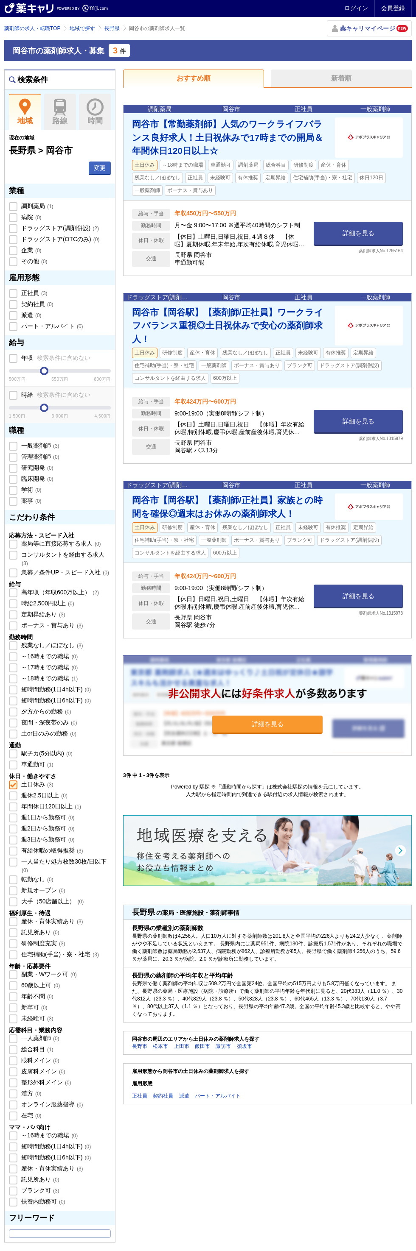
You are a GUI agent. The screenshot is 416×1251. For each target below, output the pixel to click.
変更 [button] (100, 167)
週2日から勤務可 (47, 828)
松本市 (160, 1046)
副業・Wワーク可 (48, 974)
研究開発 (36, 467)
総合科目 (36, 1049)
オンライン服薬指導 (51, 1104)
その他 (34, 261)
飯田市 (202, 1046)
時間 (95, 112)
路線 (60, 112)
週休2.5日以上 (43, 795)
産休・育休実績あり (51, 921)
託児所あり (39, 932)
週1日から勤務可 (47, 817)
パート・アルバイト (51, 326)
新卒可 (34, 1007)
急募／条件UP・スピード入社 (64, 572)
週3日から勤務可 (47, 839)
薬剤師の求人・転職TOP (32, 28)
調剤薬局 (36, 206)
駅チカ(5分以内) (46, 753)
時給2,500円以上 (47, 603)
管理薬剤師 (39, 456)
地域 (25, 112)
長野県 (112, 28)
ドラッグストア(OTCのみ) (59, 239)
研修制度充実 (42, 943)
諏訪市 (223, 1046)
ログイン (356, 8)
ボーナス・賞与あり (51, 625)
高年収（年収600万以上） (59, 592)
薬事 (31, 500)
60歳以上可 (40, 985)
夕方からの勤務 (45, 711)
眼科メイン (39, 1060)
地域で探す (82, 28)
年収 (55, 357)
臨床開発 (36, 478)
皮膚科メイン (42, 1071)
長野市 (139, 1046)
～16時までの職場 (49, 656)
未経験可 (36, 1018)
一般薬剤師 (39, 445)
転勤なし (36, 879)
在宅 (31, 1115)
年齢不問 (36, 996)
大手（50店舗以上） (52, 901)
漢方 (31, 1093)
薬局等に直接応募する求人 (60, 543)
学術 (31, 489)
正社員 (34, 293)
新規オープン (42, 890)
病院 (31, 217)
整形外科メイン (45, 1082)
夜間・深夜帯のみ (48, 722)
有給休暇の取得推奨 (51, 850)
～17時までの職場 (49, 667)
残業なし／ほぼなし (51, 645)
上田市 (181, 1046)
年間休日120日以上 (50, 806)
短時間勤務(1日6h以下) (55, 700)
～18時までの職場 (49, 678)
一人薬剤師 (39, 1038)
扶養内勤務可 (42, 1201)
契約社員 (36, 304)
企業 (31, 250)
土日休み (36, 784)
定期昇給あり (42, 614)
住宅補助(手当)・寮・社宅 (59, 954)
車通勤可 (36, 764)
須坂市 (244, 1046)
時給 (55, 394)
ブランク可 (39, 1190)
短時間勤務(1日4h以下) (55, 689)
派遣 (31, 315)
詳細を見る (358, 233)
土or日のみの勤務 (48, 733)
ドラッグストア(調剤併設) (59, 228)
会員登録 (393, 8)
